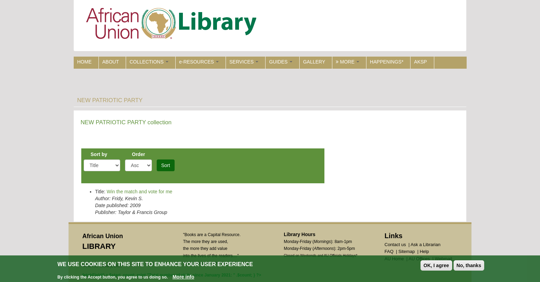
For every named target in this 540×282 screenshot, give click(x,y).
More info (183, 277)
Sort (165, 165)
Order (138, 154)
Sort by (99, 154)
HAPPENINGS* (386, 62)
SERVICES (243, 62)
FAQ (389, 251)
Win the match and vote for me (140, 191)
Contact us (395, 244)
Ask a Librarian (425, 244)
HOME (84, 62)
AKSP (420, 62)
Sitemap (406, 251)
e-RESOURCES (199, 62)
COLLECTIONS (148, 62)
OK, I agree (436, 266)
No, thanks (469, 266)
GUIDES (280, 62)
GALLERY (314, 62)
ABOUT (110, 62)
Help (424, 251)
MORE (347, 62)
